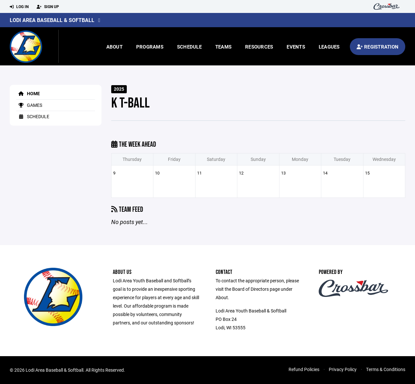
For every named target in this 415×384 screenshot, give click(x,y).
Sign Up (48, 7)
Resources (259, 46)
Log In (19, 7)
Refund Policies (304, 369)
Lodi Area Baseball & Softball (52, 20)
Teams (223, 46)
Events (296, 46)
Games (29, 105)
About (114, 46)
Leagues (329, 46)
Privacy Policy (343, 369)
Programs (149, 46)
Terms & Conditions (385, 369)
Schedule (189, 46)
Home (28, 93)
